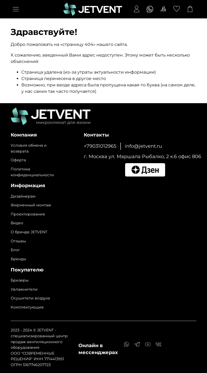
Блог (15, 249)
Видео (17, 222)
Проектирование (28, 214)
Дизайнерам (23, 196)
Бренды (18, 258)
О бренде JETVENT (29, 232)
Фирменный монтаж (31, 205)
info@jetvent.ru (143, 146)
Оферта (18, 160)
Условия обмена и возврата (29, 148)
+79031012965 (100, 146)
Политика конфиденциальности (32, 172)
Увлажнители (24, 289)
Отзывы (18, 241)
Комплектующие (27, 307)
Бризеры (20, 280)
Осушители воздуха (30, 298)
